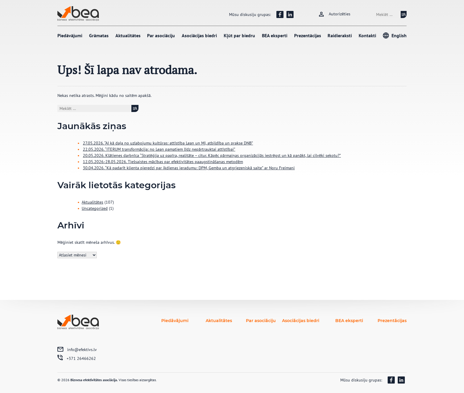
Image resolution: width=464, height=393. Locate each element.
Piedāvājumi (69, 35)
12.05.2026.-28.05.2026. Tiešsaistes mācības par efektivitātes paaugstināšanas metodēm (163, 161)
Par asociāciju (161, 35)
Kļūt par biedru (239, 35)
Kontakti (367, 35)
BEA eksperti (274, 35)
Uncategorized (95, 208)
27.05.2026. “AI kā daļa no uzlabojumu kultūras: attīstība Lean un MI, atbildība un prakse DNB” (168, 143)
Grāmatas (99, 35)
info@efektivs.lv (82, 349)
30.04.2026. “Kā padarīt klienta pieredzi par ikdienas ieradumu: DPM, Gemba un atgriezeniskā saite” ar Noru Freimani (189, 167)
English (399, 35)
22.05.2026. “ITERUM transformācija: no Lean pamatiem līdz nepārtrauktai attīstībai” (159, 149)
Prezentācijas (307, 35)
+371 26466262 (81, 358)
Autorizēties (339, 14)
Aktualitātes (128, 35)
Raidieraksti (340, 35)
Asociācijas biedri (199, 35)
